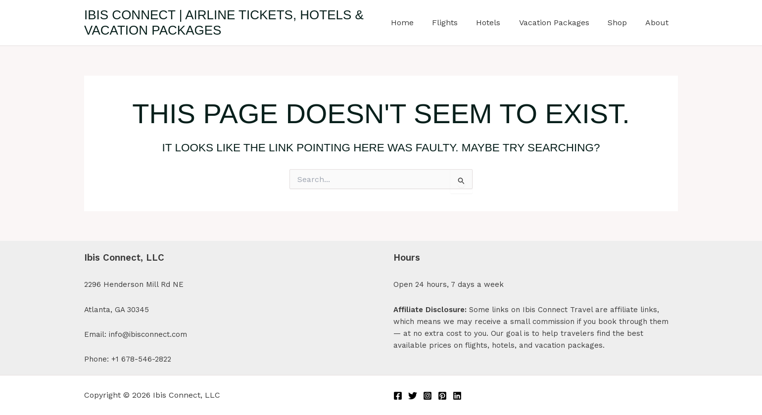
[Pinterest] (442, 395)
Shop (621, 22)
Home (416, 22)
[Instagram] (427, 395)
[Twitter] (412, 395)
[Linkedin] (457, 395)
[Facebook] (397, 395)
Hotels (497, 22)
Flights (457, 22)
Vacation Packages (560, 22)
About (658, 22)
